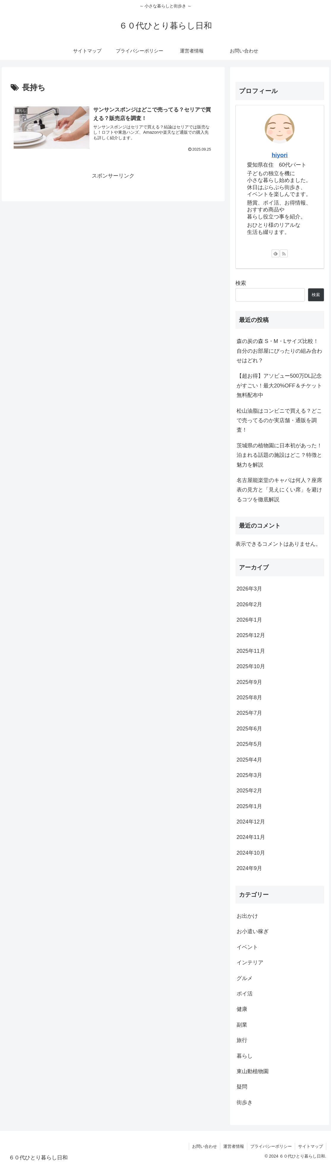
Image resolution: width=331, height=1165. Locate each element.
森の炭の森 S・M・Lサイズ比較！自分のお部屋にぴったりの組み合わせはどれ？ (279, 350)
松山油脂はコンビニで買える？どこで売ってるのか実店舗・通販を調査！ (279, 420)
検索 (240, 283)
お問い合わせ (204, 1146)
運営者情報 (233, 1146)
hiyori (280, 155)
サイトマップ (310, 1146)
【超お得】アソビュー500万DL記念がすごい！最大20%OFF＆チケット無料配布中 (279, 385)
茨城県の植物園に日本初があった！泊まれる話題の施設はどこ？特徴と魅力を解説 (279, 455)
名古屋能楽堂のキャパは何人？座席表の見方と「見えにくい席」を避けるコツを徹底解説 (279, 489)
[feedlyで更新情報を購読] (275, 253)
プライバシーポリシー (271, 1146)
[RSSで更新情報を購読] (284, 253)
